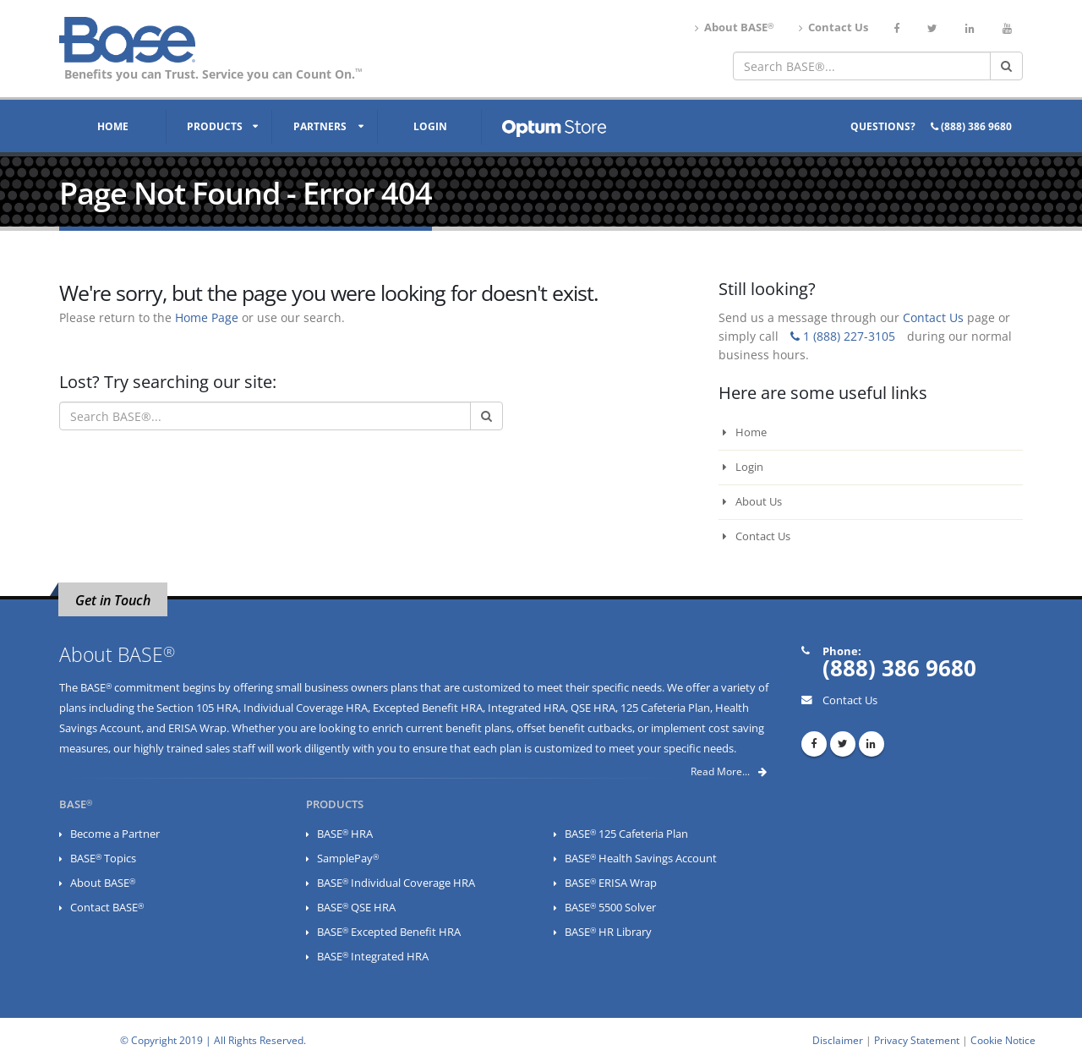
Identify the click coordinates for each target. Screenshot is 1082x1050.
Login (430, 126)
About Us (752, 502)
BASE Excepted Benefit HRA (389, 932)
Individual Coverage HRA (305, 708)
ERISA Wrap (197, 728)
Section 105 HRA (197, 708)
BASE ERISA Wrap (611, 883)
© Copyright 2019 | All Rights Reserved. (213, 1040)
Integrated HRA (527, 708)
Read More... (729, 771)
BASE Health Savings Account (641, 858)
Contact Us (833, 27)
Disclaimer (837, 1040)
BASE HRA (345, 834)
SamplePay (348, 858)
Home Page (206, 317)
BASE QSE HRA (356, 907)
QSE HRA (593, 708)
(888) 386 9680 (971, 126)
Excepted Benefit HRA (428, 708)
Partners (320, 126)
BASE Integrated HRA (373, 956)
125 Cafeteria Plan (665, 708)
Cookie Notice (1003, 1040)
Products (215, 126)
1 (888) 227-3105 (842, 336)
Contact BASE (107, 907)
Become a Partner (115, 834)
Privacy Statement (916, 1040)
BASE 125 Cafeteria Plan (626, 834)
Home (112, 126)
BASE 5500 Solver (610, 907)
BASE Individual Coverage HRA (396, 883)
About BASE (734, 27)
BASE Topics (103, 858)
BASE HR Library (608, 932)
